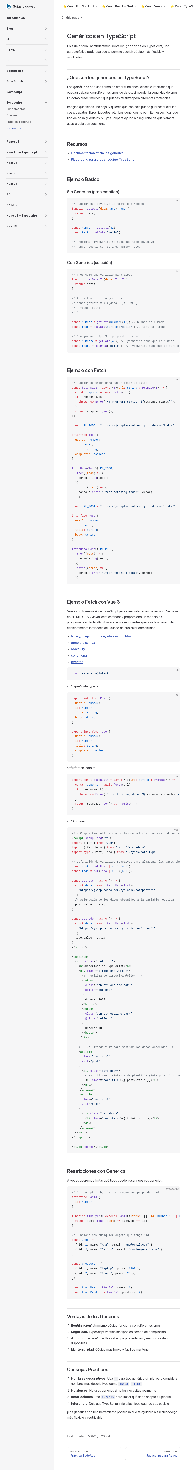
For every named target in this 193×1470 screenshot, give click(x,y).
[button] (27, 18)
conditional (79, 655)
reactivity (78, 649)
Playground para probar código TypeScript (103, 159)
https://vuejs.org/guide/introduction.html (101, 636)
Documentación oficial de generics (97, 153)
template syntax (83, 643)
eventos (77, 662)
